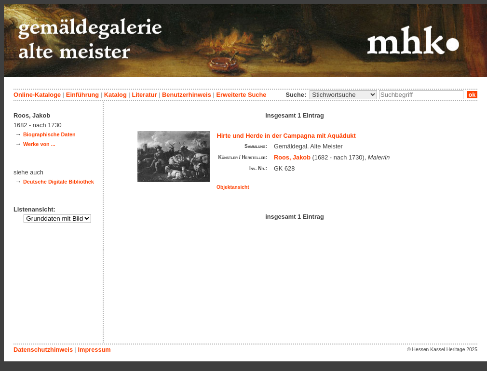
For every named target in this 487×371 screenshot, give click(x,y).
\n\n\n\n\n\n (343, 94)
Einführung (82, 94)
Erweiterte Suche (241, 94)
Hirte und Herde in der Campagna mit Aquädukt (286, 135)
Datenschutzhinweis (43, 349)
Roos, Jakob (292, 157)
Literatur (144, 94)
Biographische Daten (49, 134)
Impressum (94, 349)
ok (472, 94)
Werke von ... (39, 144)
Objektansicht (232, 187)
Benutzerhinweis (186, 94)
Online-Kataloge (37, 94)
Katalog (115, 94)
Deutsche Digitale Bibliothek (58, 182)
